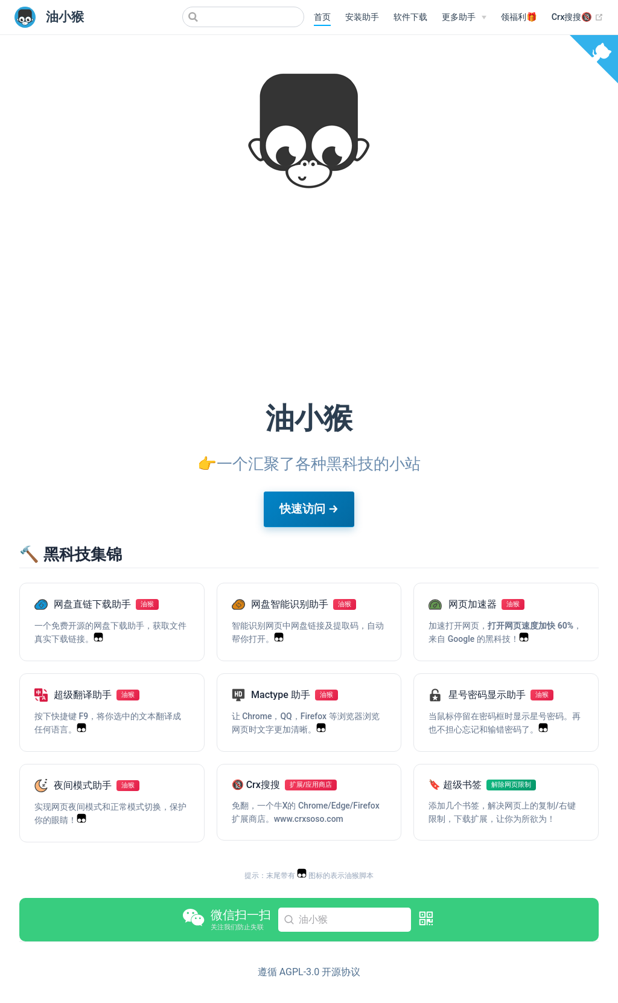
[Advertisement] (309, 298)
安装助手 (362, 17)
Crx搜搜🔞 (578, 17)
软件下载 (410, 17)
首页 (322, 17)
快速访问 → (309, 509)
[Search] (243, 17)
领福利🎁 (519, 17)
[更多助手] (464, 17)
